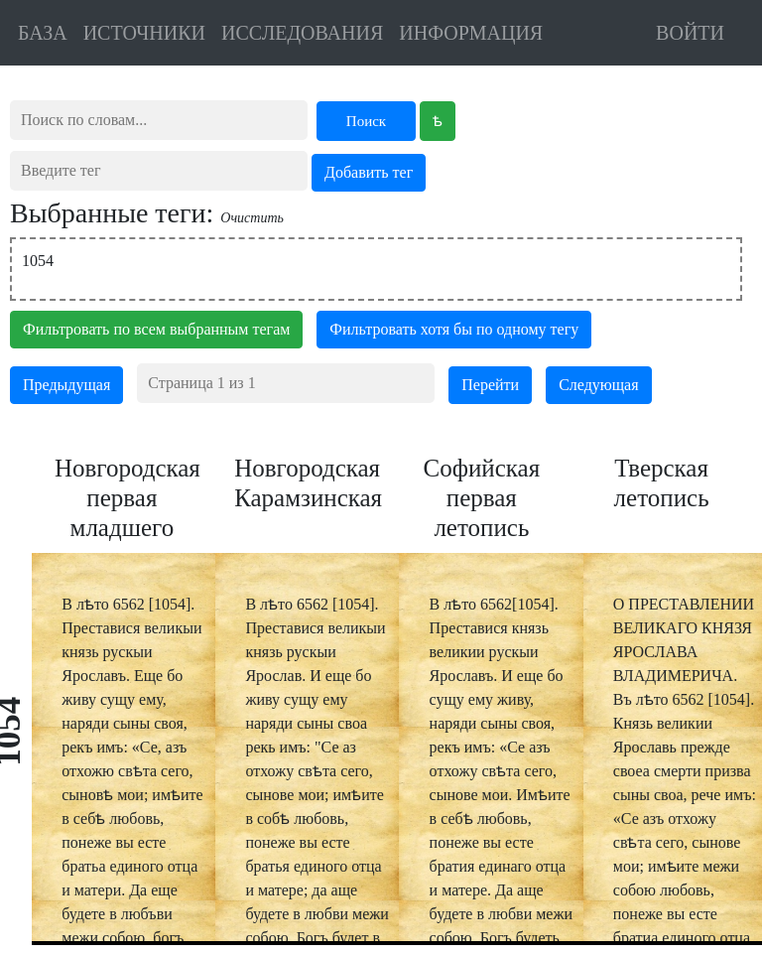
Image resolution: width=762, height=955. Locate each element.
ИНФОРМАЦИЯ (471, 33)
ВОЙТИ (690, 33)
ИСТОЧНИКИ (144, 33)
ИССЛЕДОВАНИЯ (302, 33)
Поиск (366, 121)
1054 (38, 260)
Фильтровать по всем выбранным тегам (156, 329)
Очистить (252, 217)
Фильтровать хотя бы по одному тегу (453, 329)
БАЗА (42, 33)
